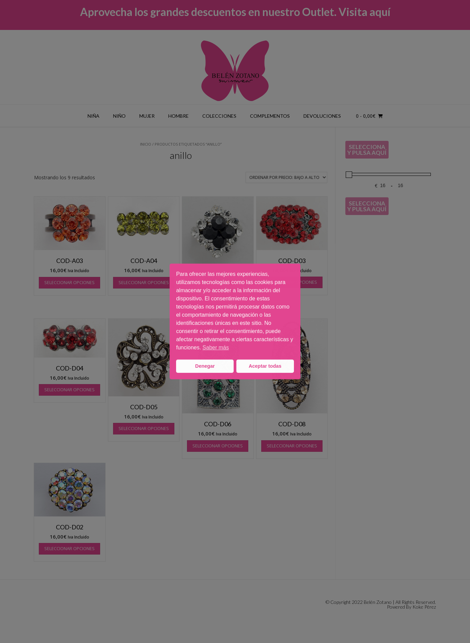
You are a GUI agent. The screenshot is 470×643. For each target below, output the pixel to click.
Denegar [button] (205, 366)
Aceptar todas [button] (265, 366)
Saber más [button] (216, 347)
